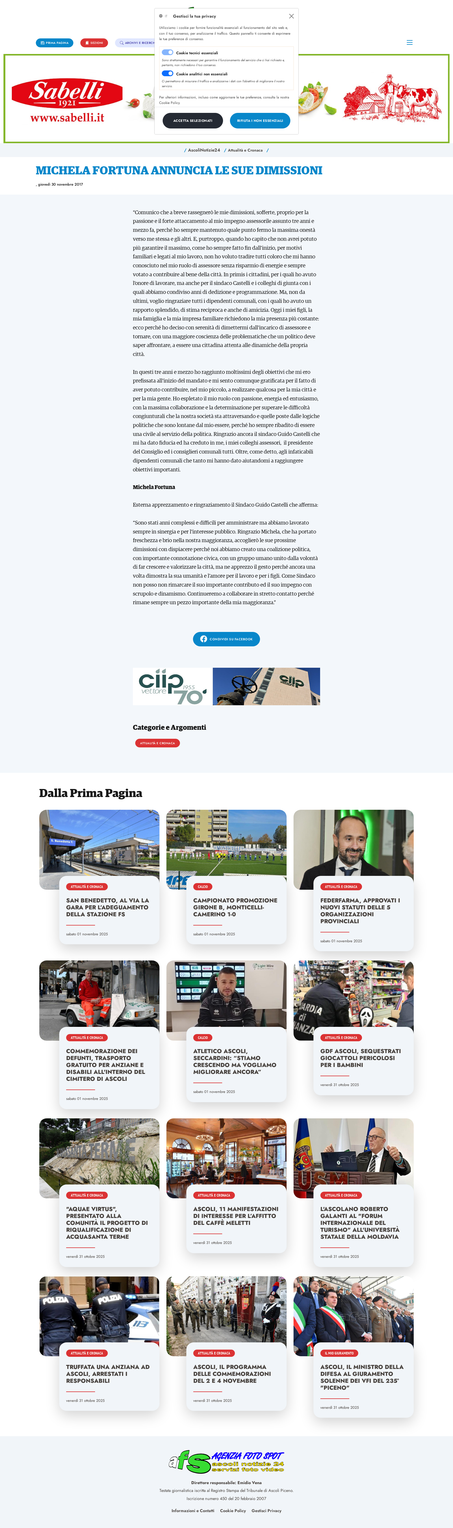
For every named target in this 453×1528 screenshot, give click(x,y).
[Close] (291, 16)
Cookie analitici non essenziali (202, 74)
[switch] (167, 73)
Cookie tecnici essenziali (197, 53)
